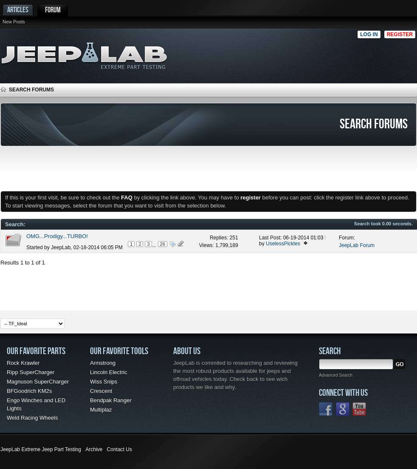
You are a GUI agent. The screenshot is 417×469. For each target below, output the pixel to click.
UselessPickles (283, 244)
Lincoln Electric (108, 372)
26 (162, 244)
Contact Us (119, 449)
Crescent (101, 391)
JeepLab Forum (357, 245)
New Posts (14, 21)
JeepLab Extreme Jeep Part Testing (40, 449)
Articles (17, 10)
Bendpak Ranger (111, 400)
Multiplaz (101, 409)
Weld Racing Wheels (32, 418)
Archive (93, 449)
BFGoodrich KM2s (29, 391)
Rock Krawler (23, 363)
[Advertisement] (324, 53)
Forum (53, 10)
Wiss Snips (103, 381)
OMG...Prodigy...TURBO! (57, 236)
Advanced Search (335, 375)
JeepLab (60, 247)
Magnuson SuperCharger (38, 381)
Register (400, 34)
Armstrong (103, 363)
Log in (369, 34)
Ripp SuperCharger (30, 372)
